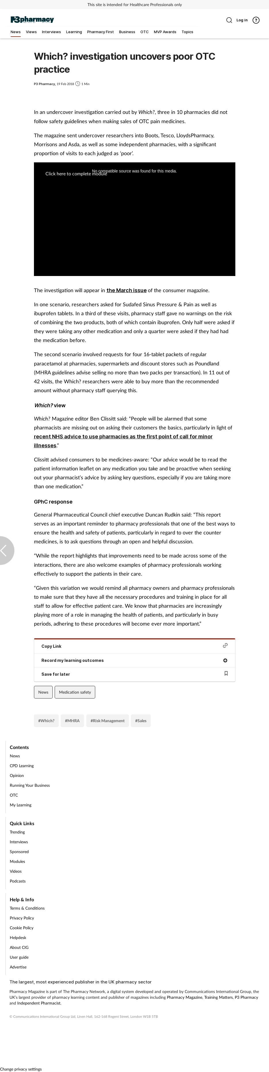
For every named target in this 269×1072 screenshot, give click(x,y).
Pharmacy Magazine (184, 997)
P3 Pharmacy (246, 997)
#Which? (46, 720)
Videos (16, 871)
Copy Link (134, 646)
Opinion (17, 775)
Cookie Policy (21, 927)
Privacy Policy (22, 917)
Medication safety (75, 692)
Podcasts (18, 880)
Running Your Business (30, 785)
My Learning (20, 804)
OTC (14, 795)
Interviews (19, 841)
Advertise (18, 966)
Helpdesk (18, 937)
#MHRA (72, 720)
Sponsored (19, 851)
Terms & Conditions (27, 908)
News (43, 692)
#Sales (140, 720)
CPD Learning (22, 765)
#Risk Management (108, 720)
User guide (19, 957)
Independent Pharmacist (38, 1002)
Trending (17, 831)
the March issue (126, 290)
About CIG (19, 947)
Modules (17, 861)
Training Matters (218, 997)
